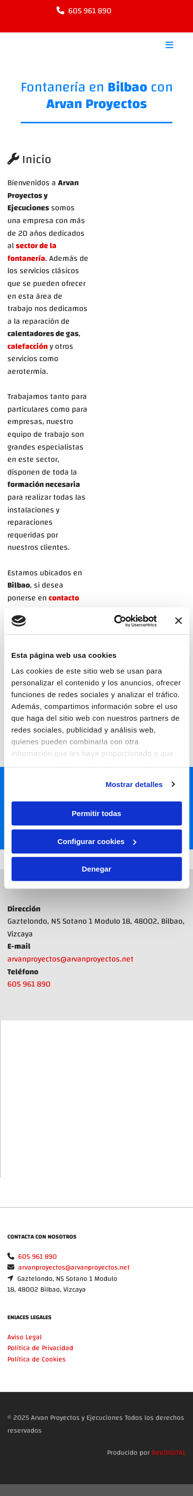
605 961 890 (89, 10)
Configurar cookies (97, 841)
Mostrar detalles (134, 784)
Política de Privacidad (40, 1348)
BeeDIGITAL (169, 1452)
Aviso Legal (24, 1337)
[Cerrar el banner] (178, 621)
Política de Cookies (36, 1359)
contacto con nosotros (43, 604)
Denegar (96, 869)
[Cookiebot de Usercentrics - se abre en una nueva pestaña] (117, 621)
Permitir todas (96, 813)
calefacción (27, 346)
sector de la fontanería (31, 252)
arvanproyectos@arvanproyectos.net (70, 959)
